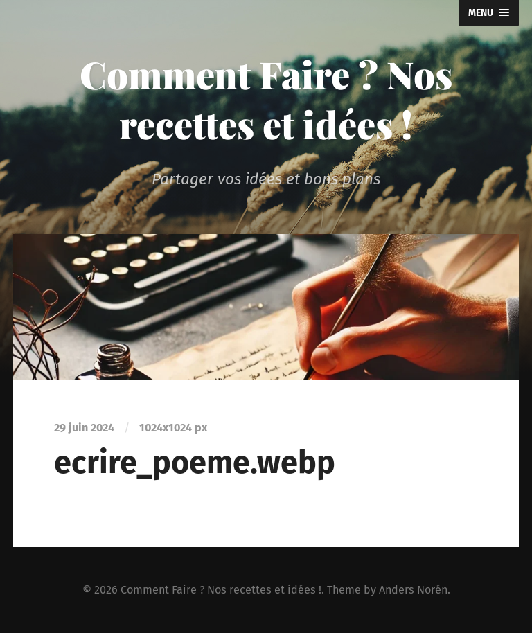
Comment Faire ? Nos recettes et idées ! (266, 99)
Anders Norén (413, 589)
